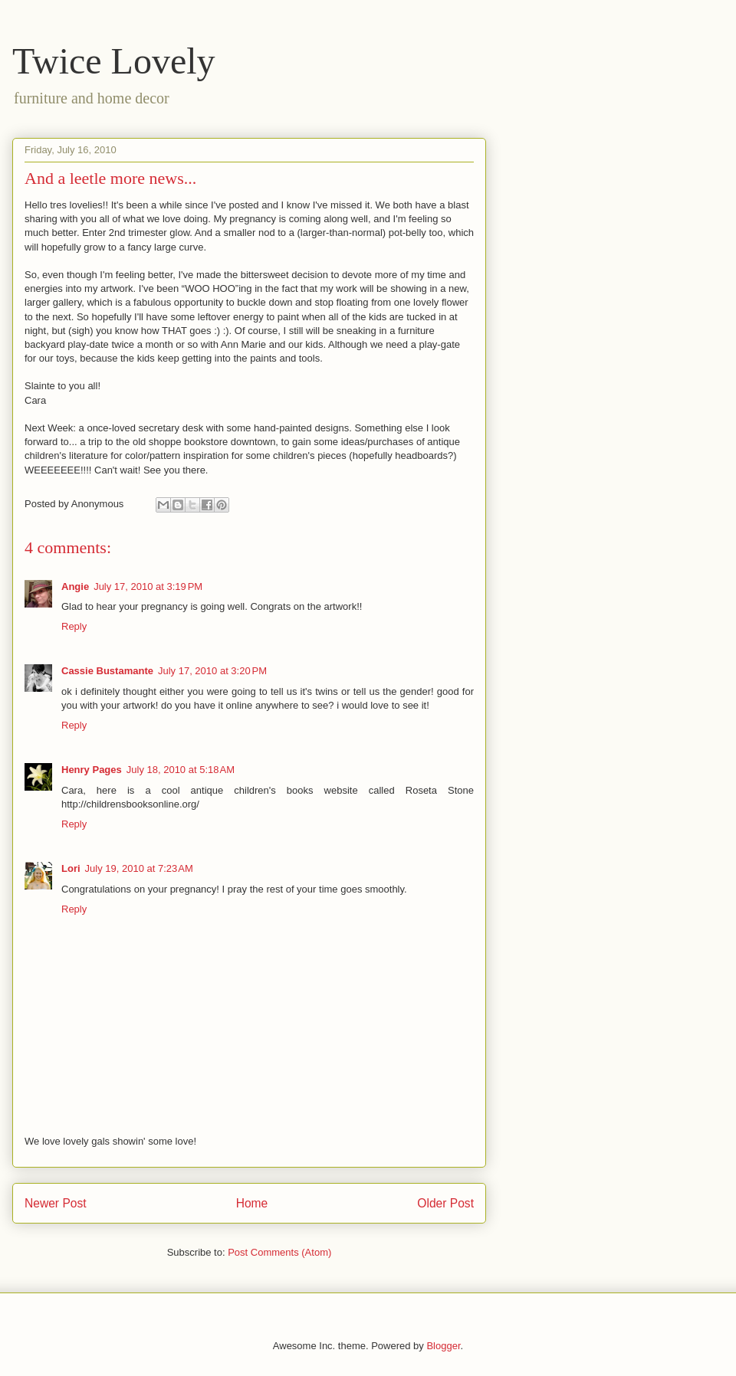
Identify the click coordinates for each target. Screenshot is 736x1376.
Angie (75, 586)
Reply (74, 626)
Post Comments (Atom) (279, 1252)
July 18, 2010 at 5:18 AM (181, 769)
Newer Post (56, 1203)
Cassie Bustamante (107, 671)
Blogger (443, 1345)
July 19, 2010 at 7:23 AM (139, 868)
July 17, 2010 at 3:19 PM (148, 586)
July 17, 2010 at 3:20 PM (212, 671)
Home (252, 1203)
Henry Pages (91, 769)
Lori (70, 868)
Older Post (445, 1203)
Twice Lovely (113, 61)
